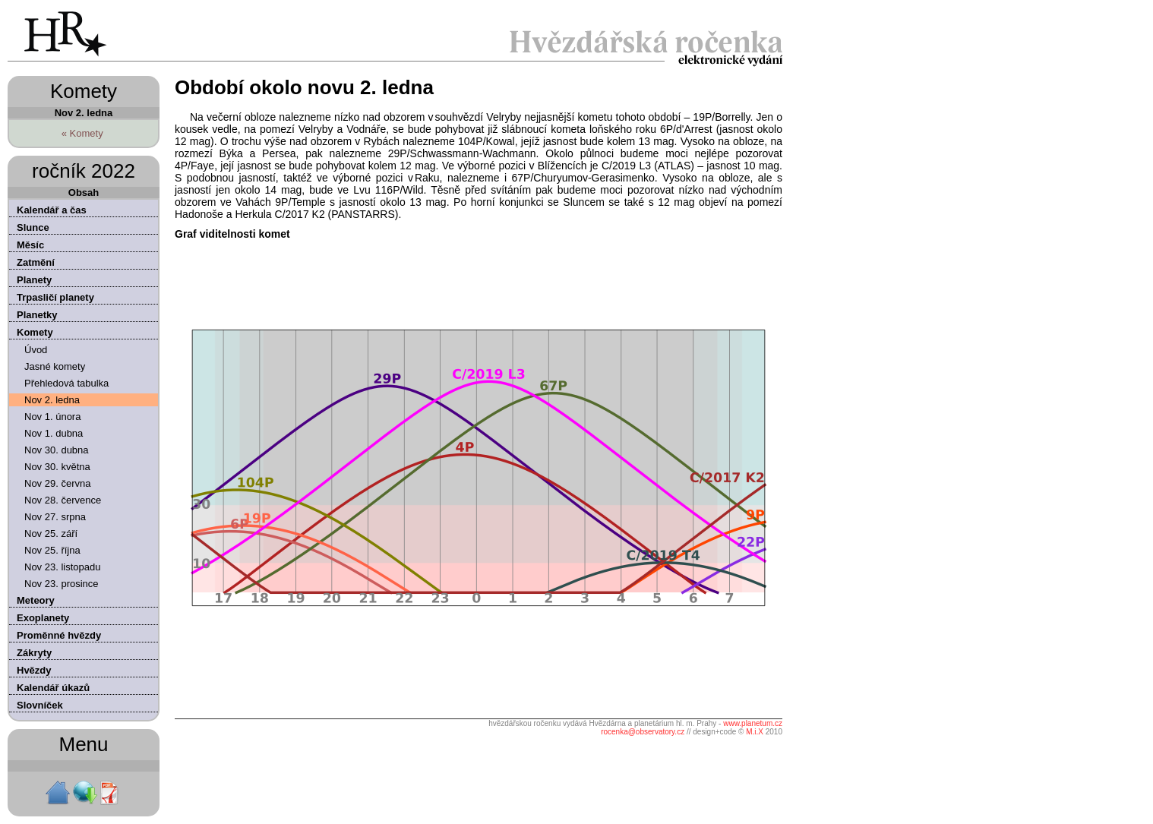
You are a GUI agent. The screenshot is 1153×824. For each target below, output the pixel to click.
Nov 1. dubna (53, 433)
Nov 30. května (57, 466)
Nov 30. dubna (56, 450)
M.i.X (754, 732)
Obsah (83, 192)
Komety (35, 332)
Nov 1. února (52, 416)
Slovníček (40, 705)
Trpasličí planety (55, 297)
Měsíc (30, 245)
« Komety (82, 133)
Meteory (36, 600)
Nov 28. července (62, 500)
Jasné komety (54, 366)
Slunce (33, 227)
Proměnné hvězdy (59, 635)
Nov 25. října (52, 550)
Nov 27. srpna (55, 516)
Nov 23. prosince (61, 583)
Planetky (37, 314)
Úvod (35, 349)
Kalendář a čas (52, 210)
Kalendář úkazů (53, 687)
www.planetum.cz (752, 723)
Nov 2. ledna (52, 400)
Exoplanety (43, 618)
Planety (34, 280)
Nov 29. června (57, 483)
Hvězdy (34, 670)
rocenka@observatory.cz (642, 732)
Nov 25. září (50, 533)
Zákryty (34, 652)
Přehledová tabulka (66, 383)
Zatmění (36, 262)
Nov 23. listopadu (62, 567)
